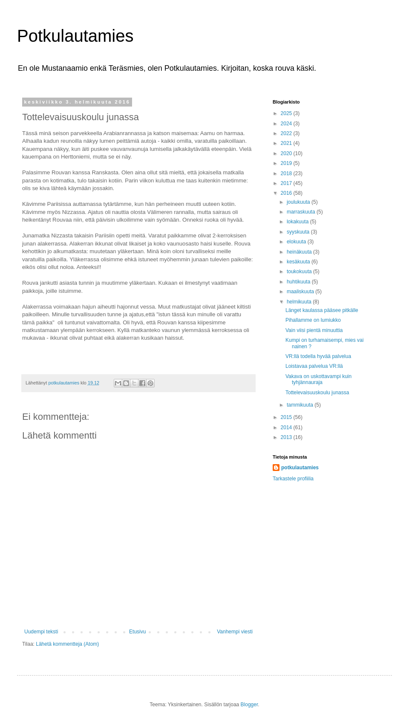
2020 (287, 153)
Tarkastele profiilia (293, 479)
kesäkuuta (299, 262)
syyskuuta (299, 232)
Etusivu (137, 632)
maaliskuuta (301, 292)
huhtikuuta (299, 282)
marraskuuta (302, 212)
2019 (287, 163)
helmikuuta (300, 302)
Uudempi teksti (41, 632)
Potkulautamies (75, 35)
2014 (287, 427)
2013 (287, 437)
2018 (287, 173)
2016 (287, 193)
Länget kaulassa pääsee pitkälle (321, 310)
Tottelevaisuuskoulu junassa (317, 393)
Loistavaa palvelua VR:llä (314, 366)
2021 (287, 143)
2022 (287, 133)
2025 (287, 113)
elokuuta (297, 242)
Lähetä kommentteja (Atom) (67, 644)
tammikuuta (300, 405)
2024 (287, 124)
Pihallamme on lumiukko (313, 320)
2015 (287, 417)
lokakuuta (298, 222)
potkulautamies (300, 468)
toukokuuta (300, 271)
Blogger (249, 705)
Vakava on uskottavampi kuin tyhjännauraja (318, 379)
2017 (287, 183)
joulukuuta (299, 202)
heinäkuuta (300, 252)
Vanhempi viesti (235, 632)
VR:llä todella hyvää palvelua (318, 356)
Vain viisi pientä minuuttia (314, 330)
